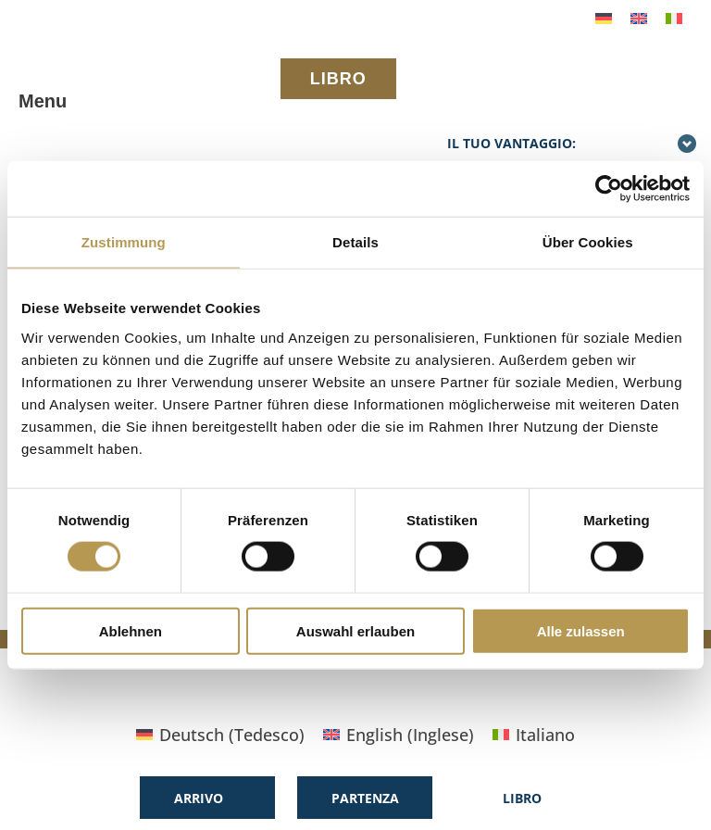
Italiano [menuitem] (545, 734)
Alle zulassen (581, 630)
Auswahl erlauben (355, 630)
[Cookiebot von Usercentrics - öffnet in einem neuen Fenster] (609, 189)
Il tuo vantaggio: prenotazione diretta (572, 154)
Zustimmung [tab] (123, 242)
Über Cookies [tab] (588, 242)
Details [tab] (355, 242)
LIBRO (338, 78)
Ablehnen (130, 630)
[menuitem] (603, 17)
